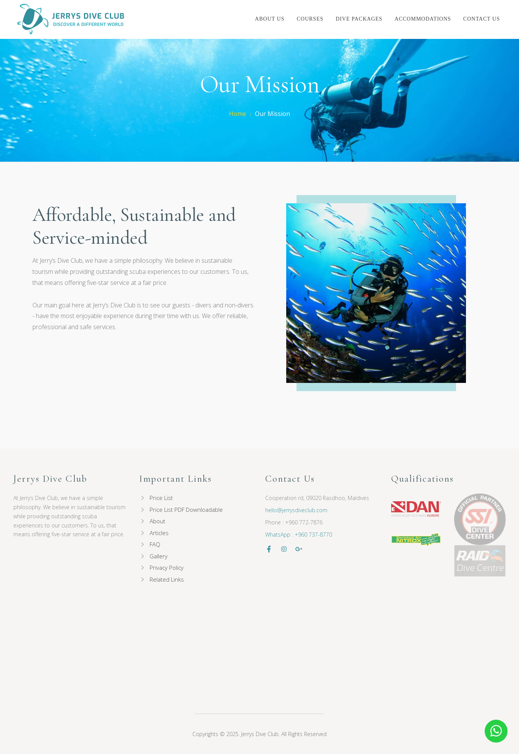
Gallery (159, 556)
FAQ (155, 544)
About (157, 521)
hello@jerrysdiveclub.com (296, 510)
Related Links (167, 579)
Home (237, 113)
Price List (161, 498)
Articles (159, 533)
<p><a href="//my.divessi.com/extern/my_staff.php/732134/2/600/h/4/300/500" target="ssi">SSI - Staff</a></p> (103, 632)
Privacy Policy (167, 567)
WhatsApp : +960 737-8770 (298, 534)
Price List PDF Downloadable (186, 509)
